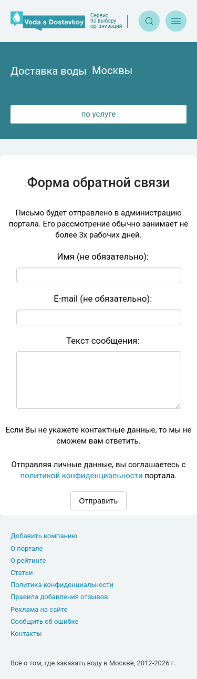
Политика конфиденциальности (62, 585)
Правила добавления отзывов (59, 597)
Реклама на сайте (39, 609)
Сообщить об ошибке (44, 621)
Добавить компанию (44, 536)
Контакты (26, 633)
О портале (27, 548)
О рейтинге (28, 560)
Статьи (22, 573)
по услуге (98, 114)
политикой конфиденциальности (81, 475)
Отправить (98, 501)
